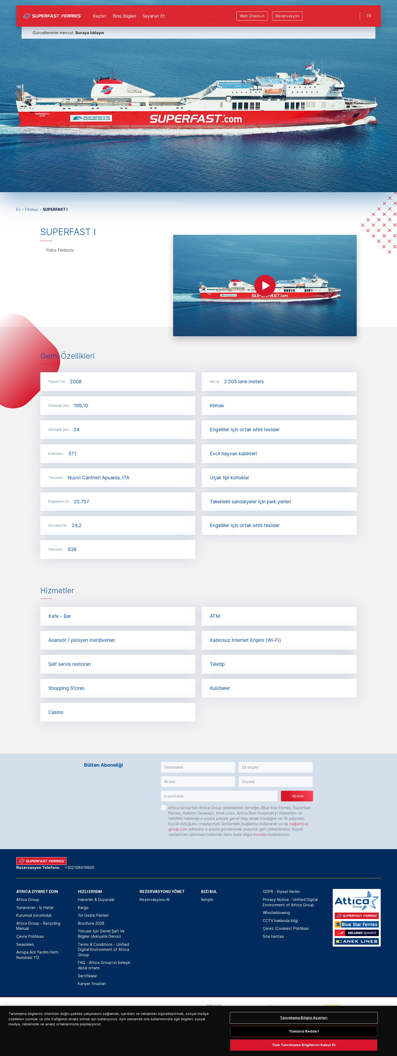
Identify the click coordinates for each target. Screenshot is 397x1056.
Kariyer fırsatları (92, 983)
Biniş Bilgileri (124, 10)
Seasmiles (25, 944)
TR (368, 10)
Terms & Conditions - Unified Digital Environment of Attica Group (103, 949)
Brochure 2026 (91, 923)
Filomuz (31, 209)
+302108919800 (79, 867)
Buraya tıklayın (90, 27)
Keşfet (99, 10)
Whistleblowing (276, 912)
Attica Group (27, 899)
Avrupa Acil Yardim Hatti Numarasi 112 (37, 955)
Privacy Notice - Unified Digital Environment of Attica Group (290, 902)
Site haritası (273, 936)
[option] (198, 96)
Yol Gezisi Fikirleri (93, 915)
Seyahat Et (153, 10)
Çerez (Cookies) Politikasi (286, 928)
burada (260, 834)
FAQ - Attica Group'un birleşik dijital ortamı (104, 965)
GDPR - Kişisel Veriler (281, 891)
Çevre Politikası (30, 936)
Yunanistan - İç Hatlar (35, 907)
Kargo (83, 907)
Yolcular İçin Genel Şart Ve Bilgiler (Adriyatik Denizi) (101, 934)
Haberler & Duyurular (96, 899)
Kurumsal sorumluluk (33, 915)
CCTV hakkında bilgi (280, 920)
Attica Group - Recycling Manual (38, 926)
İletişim (207, 899)
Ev (18, 209)
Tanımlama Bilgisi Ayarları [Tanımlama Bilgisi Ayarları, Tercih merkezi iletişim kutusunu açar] (303, 1043)
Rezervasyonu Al (154, 899)
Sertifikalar (87, 976)
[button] (198, 767)
